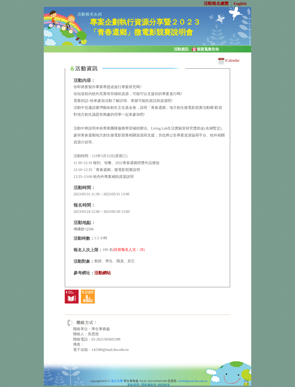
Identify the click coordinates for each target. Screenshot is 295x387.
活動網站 (102, 273)
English (240, 3)
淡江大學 (117, 381)
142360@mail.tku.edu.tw (192, 381)
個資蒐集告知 (208, 49)
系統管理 (133, 385)
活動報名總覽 (216, 3)
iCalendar (228, 60)
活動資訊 (181, 49)
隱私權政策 (148, 385)
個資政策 (164, 385)
